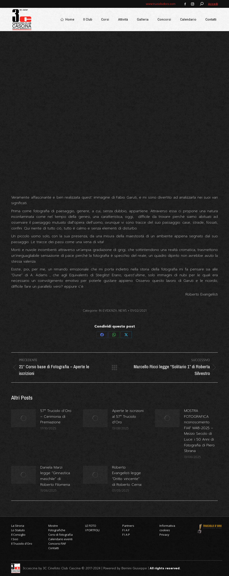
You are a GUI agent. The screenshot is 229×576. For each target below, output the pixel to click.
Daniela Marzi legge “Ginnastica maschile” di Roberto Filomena (55, 476)
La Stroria (17, 526)
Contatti (53, 548)
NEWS (123, 310)
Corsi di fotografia (60, 535)
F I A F (125, 530)
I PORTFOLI (92, 530)
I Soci (14, 539)
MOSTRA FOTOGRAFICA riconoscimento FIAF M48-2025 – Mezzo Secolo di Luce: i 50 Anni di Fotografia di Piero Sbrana (199, 431)
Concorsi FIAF (57, 544)
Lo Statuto (18, 530)
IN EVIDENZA (108, 310)
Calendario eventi (60, 539)
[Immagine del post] (23, 418)
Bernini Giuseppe (134, 568)
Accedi (213, 4)
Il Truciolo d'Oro (21, 544)
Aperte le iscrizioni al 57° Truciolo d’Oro (128, 416)
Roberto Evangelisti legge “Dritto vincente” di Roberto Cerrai (127, 476)
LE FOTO (90, 526)
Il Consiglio (18, 535)
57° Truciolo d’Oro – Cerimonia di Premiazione (55, 416)
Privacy (164, 535)
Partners (128, 526)
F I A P (126, 535)
